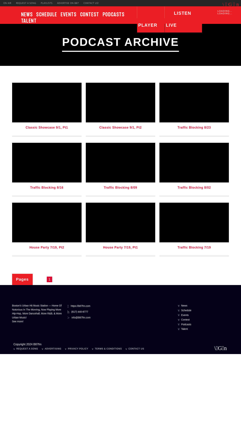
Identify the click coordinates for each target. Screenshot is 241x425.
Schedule (46, 14)
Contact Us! (91, 3)
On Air (7, 3)
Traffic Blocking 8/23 (194, 198)
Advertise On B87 (68, 3)
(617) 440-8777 (79, 382)
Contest (89, 14)
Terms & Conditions (108, 420)
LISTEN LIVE (178, 19)
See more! (18, 392)
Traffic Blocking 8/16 (46, 258)
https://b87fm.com (80, 376)
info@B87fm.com (81, 388)
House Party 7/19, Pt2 (46, 318)
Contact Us (136, 420)
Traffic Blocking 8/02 (194, 258)
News (27, 14)
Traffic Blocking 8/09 (120, 258)
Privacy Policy (78, 420)
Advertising (53, 420)
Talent (29, 21)
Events (69, 14)
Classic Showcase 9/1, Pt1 (47, 198)
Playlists (46, 3)
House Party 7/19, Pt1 (120, 318)
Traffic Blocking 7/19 (194, 318)
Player (147, 25)
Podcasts (114, 14)
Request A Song (26, 3)
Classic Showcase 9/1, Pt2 (120, 198)
